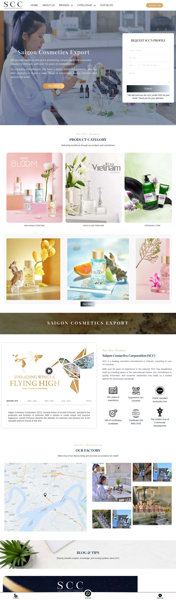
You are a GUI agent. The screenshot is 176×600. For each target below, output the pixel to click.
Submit (148, 88)
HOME (34, 5)
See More (53, 85)
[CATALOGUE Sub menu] (94, 5)
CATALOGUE (84, 5)
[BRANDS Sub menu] (72, 5)
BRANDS (64, 5)
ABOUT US (48, 5)
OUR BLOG (106, 5)
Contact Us (154, 5)
